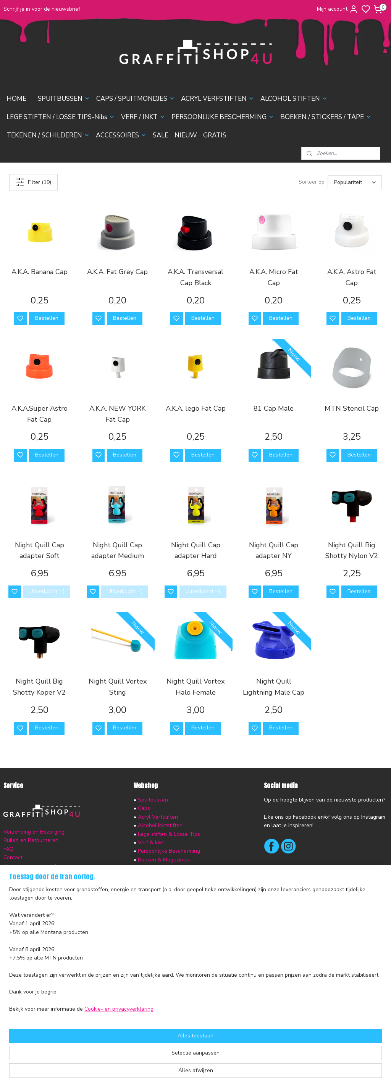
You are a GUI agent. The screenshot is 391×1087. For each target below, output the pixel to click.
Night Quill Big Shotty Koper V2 (39, 687)
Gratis (145, 902)
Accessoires (152, 877)
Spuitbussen (153, 799)
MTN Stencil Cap (352, 408)
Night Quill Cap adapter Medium (117, 550)
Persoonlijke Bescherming (169, 851)
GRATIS (214, 135)
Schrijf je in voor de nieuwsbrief (41, 9)
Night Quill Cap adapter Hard (195, 550)
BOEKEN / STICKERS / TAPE (326, 117)
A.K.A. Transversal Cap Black (195, 277)
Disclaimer (16, 874)
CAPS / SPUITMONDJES (135, 98)
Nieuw (145, 893)
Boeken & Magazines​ (163, 859)
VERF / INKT (143, 117)
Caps (144, 808)
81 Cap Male (274, 408)
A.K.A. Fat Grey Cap (117, 271)
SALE (160, 135)
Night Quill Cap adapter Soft (39, 550)
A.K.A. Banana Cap (39, 271)
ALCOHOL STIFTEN (294, 98)
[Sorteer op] (354, 182)
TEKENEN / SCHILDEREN (48, 135)
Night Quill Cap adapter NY (273, 550)
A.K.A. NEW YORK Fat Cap (117, 414)
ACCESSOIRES (121, 135)
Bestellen (46, 318)
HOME (16, 98)
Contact (13, 857)
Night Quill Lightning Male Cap (273, 687)
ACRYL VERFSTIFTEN (217, 98)
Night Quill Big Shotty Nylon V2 (351, 550)
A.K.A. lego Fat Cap (196, 408)
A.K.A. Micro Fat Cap (273, 277)
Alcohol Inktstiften (159, 825)
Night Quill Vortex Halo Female (195, 687)
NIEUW (185, 135)
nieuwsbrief (66, 883)
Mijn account (337, 9)
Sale (143, 885)
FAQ (8, 849)
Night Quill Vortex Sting (118, 687)
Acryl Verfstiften (158, 817)
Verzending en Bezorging (34, 831)
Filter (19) (33, 182)
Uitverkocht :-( (46, 591)
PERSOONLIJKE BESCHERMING (222, 117)
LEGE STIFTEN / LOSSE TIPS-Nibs (60, 117)
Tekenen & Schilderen (165, 868)
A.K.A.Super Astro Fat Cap (39, 414)
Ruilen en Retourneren (30, 840)
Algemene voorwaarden (32, 865)
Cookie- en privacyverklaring (118, 1073)
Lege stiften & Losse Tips (168, 834)
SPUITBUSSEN (64, 98)
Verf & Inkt (151, 842)
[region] (145, 1014)
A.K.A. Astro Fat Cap (351, 277)
